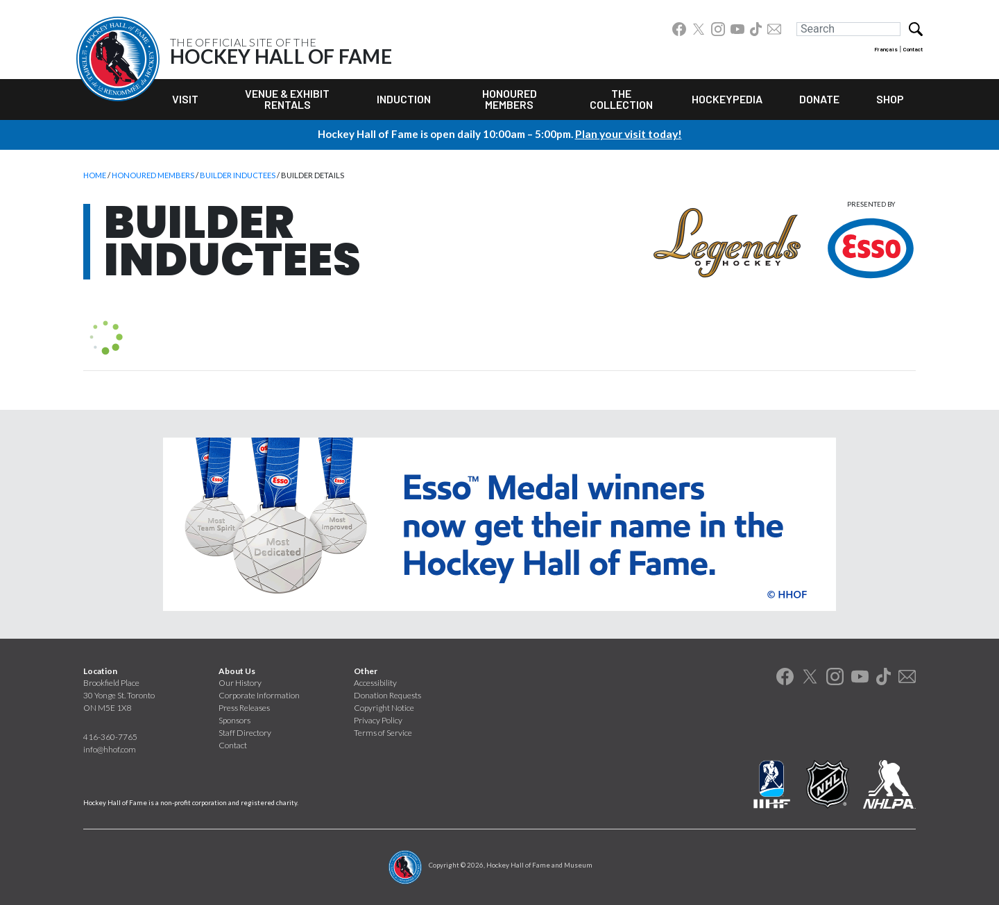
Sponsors (234, 720)
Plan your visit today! (629, 133)
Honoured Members (509, 99)
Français (886, 49)
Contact (913, 49)
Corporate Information (259, 695)
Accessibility (375, 683)
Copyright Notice (384, 708)
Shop (890, 98)
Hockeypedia (727, 98)
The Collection (621, 99)
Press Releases (244, 708)
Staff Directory (245, 732)
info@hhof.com (109, 749)
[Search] (848, 29)
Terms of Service (383, 732)
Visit (185, 98)
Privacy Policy (378, 720)
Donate (819, 98)
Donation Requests (387, 695)
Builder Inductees (237, 175)
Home (94, 175)
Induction (404, 98)
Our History (240, 683)
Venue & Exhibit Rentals (287, 99)
